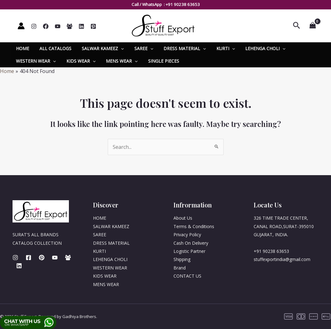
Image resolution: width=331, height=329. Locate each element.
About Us (182, 218)
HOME (21, 48)
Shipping (181, 259)
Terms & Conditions (193, 226)
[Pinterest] (93, 26)
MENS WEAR (118, 61)
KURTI (217, 48)
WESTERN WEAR (35, 61)
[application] (117, 48)
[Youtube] (55, 257)
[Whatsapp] (69, 26)
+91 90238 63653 (183, 4)
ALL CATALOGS (53, 48)
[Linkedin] (81, 26)
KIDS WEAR (78, 61)
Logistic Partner (189, 251)
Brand (179, 268)
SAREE (138, 48)
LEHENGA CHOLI (255, 48)
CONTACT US (187, 276)
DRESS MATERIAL (178, 48)
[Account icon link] (21, 25)
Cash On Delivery (190, 243)
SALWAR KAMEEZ (99, 48)
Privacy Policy (187, 235)
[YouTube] (57, 26)
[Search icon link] (297, 25)
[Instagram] (34, 26)
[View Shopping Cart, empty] (312, 25)
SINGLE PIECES (157, 61)
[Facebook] (46, 26)
